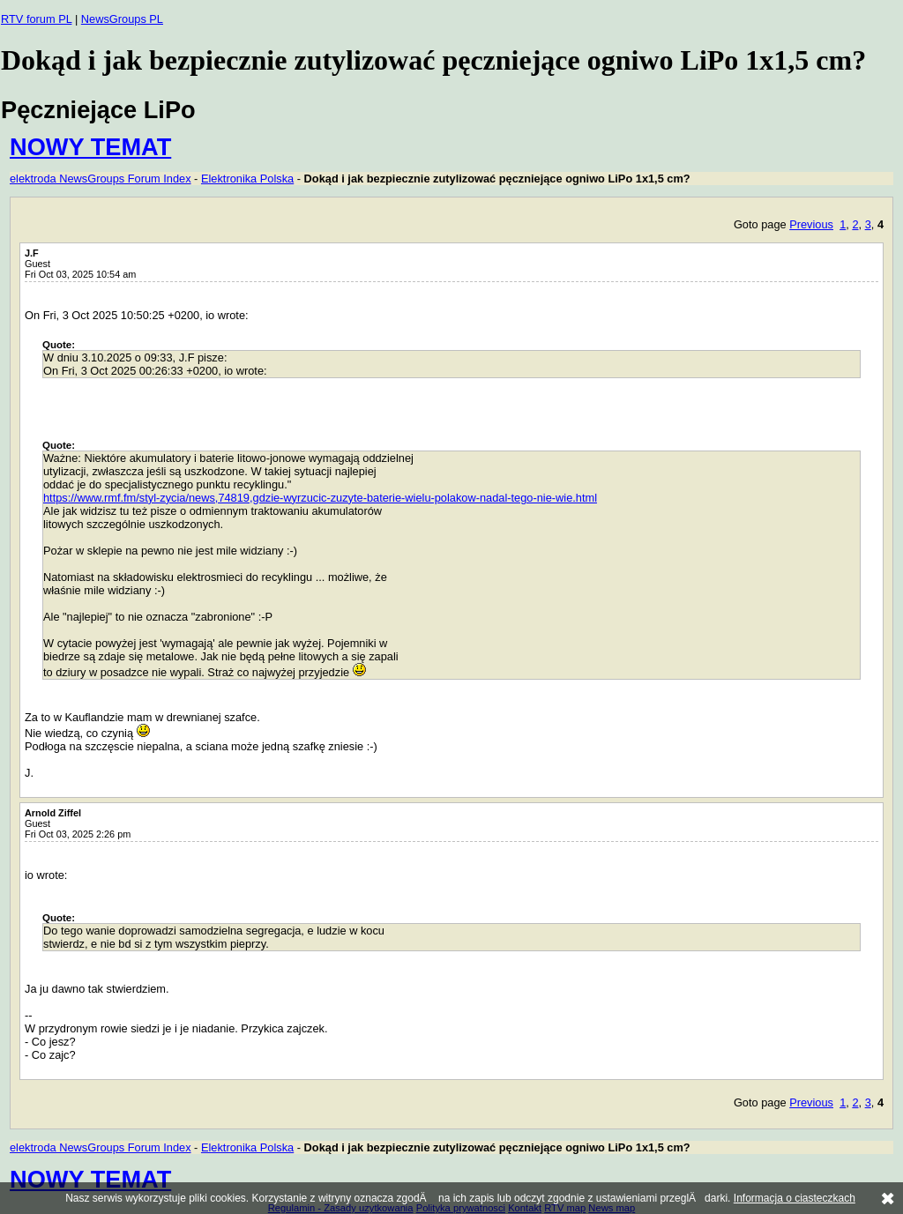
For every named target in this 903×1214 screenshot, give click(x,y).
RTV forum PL (36, 19)
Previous (811, 224)
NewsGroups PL (122, 19)
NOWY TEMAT (90, 146)
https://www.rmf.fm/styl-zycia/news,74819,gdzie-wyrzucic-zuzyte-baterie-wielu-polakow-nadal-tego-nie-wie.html (320, 497)
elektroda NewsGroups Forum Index (100, 178)
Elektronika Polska (247, 178)
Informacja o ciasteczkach (794, 1198)
